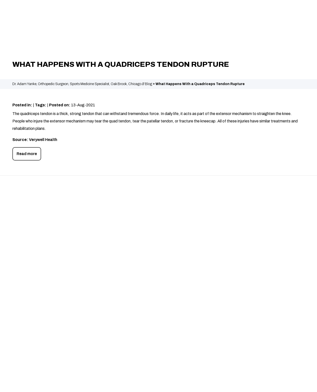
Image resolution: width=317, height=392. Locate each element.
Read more (27, 154)
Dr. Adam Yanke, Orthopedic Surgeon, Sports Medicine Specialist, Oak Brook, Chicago (76, 84)
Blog (148, 84)
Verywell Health (43, 140)
